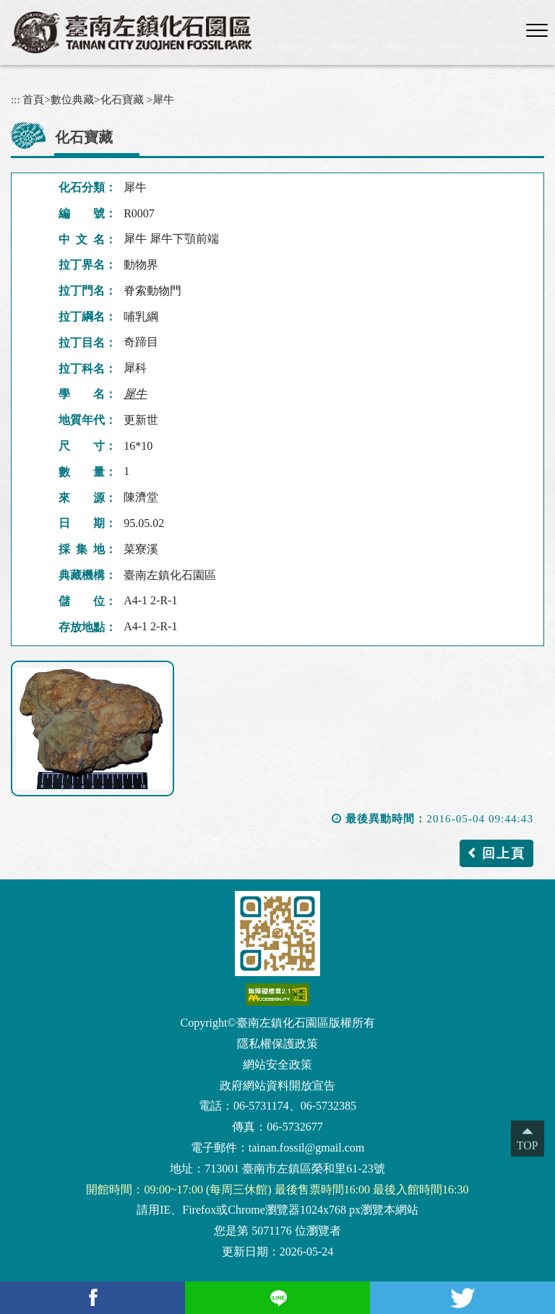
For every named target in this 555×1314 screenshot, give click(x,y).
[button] (537, 31)
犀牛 (163, 99)
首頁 (33, 99)
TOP (527, 1145)
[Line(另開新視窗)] (277, 1298)
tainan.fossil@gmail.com (306, 1147)
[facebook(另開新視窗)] (92, 1298)
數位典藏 (72, 99)
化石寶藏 (122, 99)
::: (15, 99)
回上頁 (503, 853)
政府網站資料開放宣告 (277, 1085)
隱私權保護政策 (277, 1043)
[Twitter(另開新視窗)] (462, 1298)
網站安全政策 (277, 1064)
